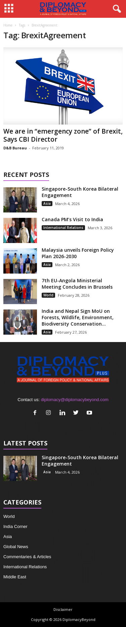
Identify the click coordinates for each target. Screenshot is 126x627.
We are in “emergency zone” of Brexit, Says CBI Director (63, 135)
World (48, 295)
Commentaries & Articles (27, 556)
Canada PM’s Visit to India (72, 219)
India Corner (15, 526)
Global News (15, 546)
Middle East (14, 576)
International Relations (63, 227)
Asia (47, 203)
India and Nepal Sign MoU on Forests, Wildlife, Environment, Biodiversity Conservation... (78, 317)
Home (7, 25)
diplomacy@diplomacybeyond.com (75, 399)
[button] (115, 9)
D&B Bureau (15, 147)
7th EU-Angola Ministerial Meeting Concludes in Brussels (77, 283)
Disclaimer (63, 609)
